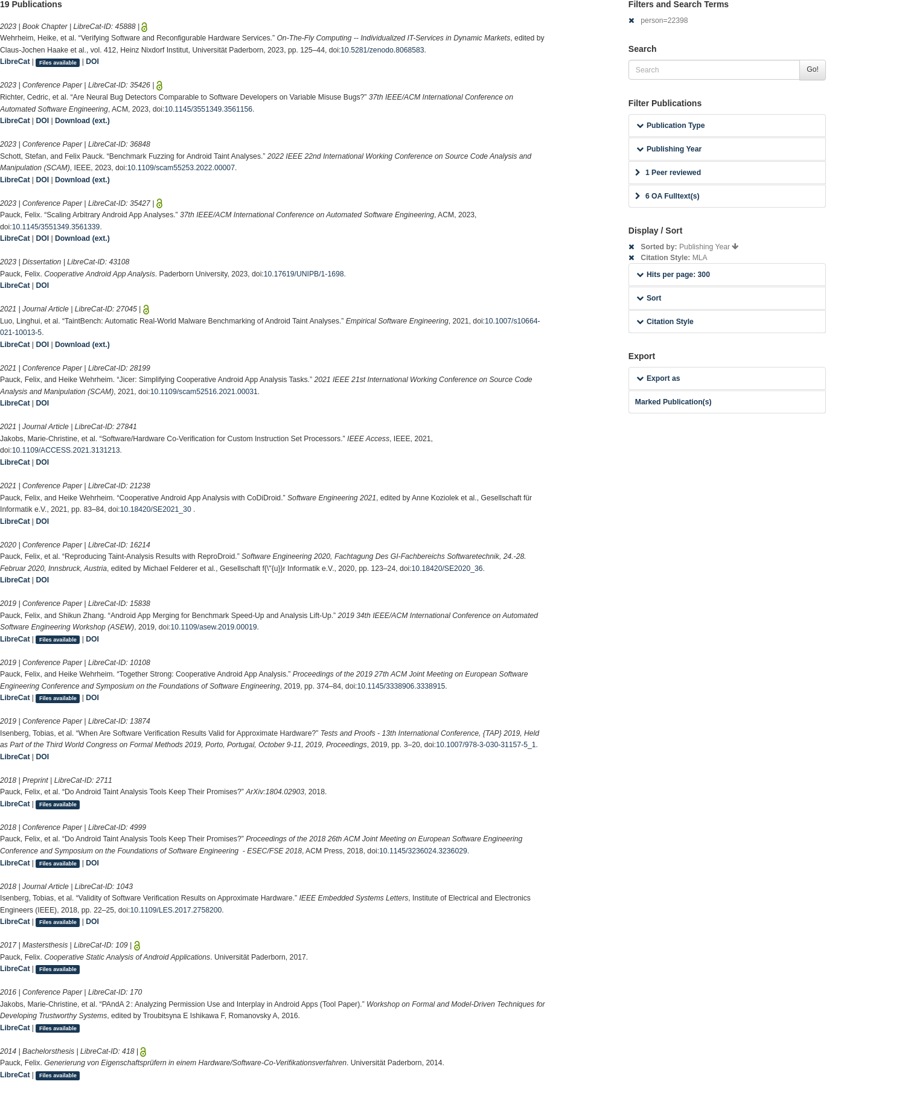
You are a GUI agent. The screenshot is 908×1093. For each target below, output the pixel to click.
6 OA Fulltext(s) (667, 196)
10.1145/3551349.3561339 (56, 227)
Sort (648, 298)
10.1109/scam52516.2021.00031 (204, 391)
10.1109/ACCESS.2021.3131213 (66, 450)
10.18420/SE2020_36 (447, 568)
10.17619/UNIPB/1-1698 (304, 274)
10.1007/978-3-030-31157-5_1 (486, 745)
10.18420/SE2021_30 (156, 509)
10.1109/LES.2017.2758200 (176, 910)
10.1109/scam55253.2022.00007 (181, 168)
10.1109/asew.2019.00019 (214, 627)
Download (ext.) (82, 120)
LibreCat (15, 61)
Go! (813, 69)
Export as (658, 378)
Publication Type (670, 125)
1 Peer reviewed (668, 172)
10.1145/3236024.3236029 (423, 851)
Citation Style (665, 321)
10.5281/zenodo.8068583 (382, 50)
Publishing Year (669, 149)
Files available (58, 62)
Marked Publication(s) (673, 402)
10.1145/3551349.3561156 (208, 109)
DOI (92, 61)
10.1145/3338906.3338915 (401, 686)
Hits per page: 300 (673, 274)
